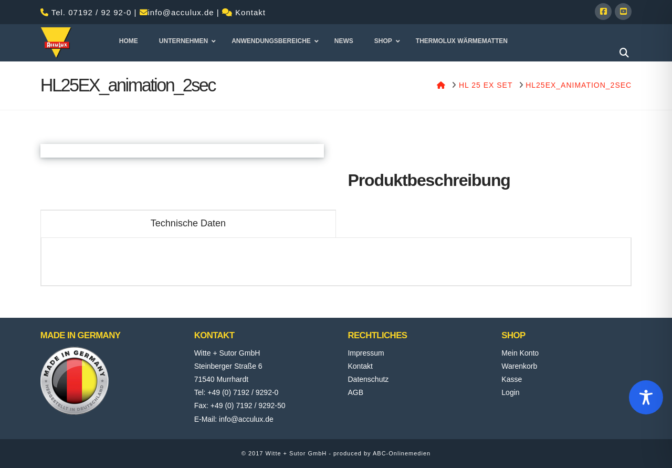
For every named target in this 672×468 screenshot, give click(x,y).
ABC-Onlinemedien (401, 453)
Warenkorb (519, 366)
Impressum (366, 353)
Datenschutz (368, 379)
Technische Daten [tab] (188, 223)
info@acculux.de (181, 12)
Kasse (511, 379)
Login (510, 392)
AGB (355, 392)
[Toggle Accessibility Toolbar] (646, 397)
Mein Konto (520, 353)
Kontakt (250, 12)
